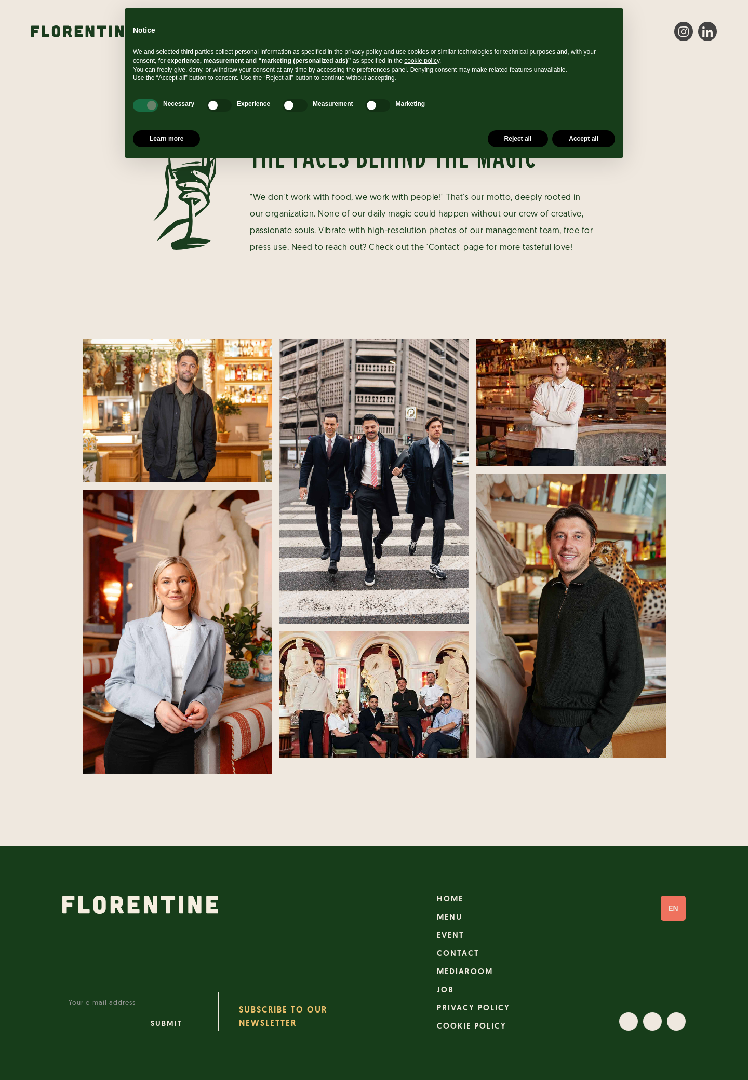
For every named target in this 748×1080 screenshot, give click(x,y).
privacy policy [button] (363, 52)
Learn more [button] (166, 138)
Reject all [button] (518, 138)
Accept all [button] (583, 138)
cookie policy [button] (421, 60)
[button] (673, 908)
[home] (83, 31)
